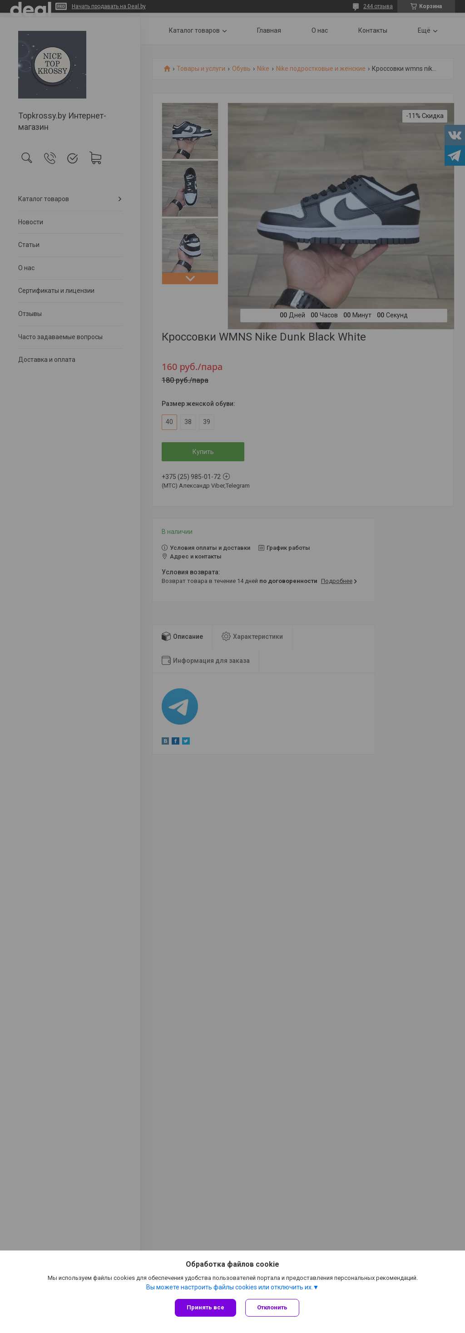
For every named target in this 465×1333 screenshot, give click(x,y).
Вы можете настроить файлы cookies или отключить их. (229, 1287)
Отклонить (272, 1307)
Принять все (205, 1307)
